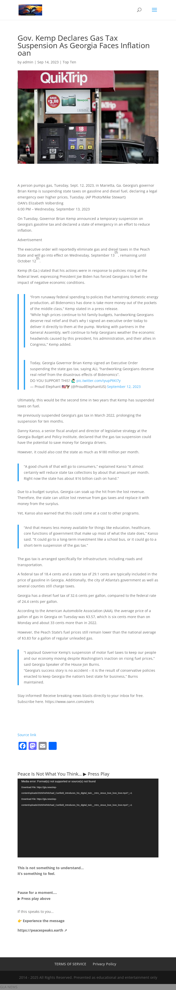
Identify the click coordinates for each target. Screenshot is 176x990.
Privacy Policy (104, 964)
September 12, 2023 (124, 386)
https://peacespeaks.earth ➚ (42, 930)
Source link (27, 734)
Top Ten (69, 62)
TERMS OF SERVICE (70, 964)
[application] (88, 818)
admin (28, 62)
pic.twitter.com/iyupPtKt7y (98, 380)
